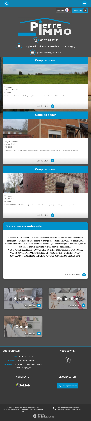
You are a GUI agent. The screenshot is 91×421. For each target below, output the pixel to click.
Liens (31, 409)
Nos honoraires (25, 409)
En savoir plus (75, 274)
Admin (35, 409)
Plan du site (6, 409)
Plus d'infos (32, 305)
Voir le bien (45, 106)
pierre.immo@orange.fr (49, 52)
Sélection (77, 10)
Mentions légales (15, 409)
